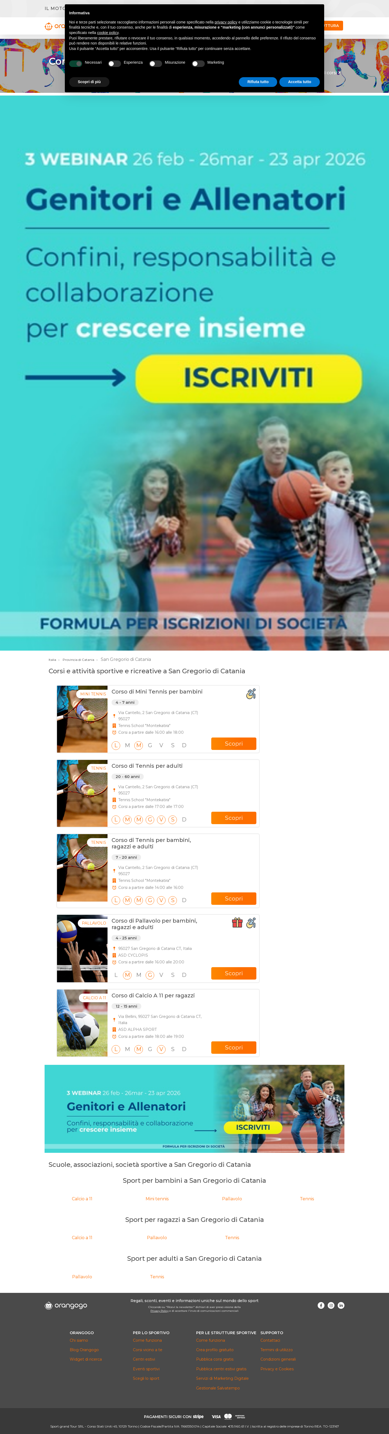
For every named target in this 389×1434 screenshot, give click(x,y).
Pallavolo (232, 1198)
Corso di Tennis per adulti (147, 766)
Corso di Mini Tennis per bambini (157, 691)
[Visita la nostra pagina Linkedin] (341, 1305)
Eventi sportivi (146, 1369)
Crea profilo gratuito (215, 1349)
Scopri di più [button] (89, 82)
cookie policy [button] (108, 32)
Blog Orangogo (84, 1349)
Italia (52, 660)
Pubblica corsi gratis (214, 1359)
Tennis (307, 1198)
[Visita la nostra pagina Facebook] (321, 1305)
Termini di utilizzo (276, 1349)
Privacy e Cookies (277, 1369)
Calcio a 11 (82, 1198)
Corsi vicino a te (147, 1349)
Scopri (234, 743)
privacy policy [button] (226, 22)
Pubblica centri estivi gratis (221, 1369)
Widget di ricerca (86, 1359)
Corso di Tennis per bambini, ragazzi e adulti (151, 843)
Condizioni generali (278, 1359)
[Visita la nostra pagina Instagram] (331, 1305)
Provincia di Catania (78, 660)
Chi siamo (79, 1340)
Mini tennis (157, 1198)
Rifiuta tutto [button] (258, 82)
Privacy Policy (159, 1311)
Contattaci (270, 1340)
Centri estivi (144, 1359)
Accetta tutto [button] (299, 82)
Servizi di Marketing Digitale (222, 1378)
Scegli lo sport (146, 1378)
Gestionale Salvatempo (218, 1388)
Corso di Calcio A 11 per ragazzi (153, 995)
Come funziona (147, 1340)
